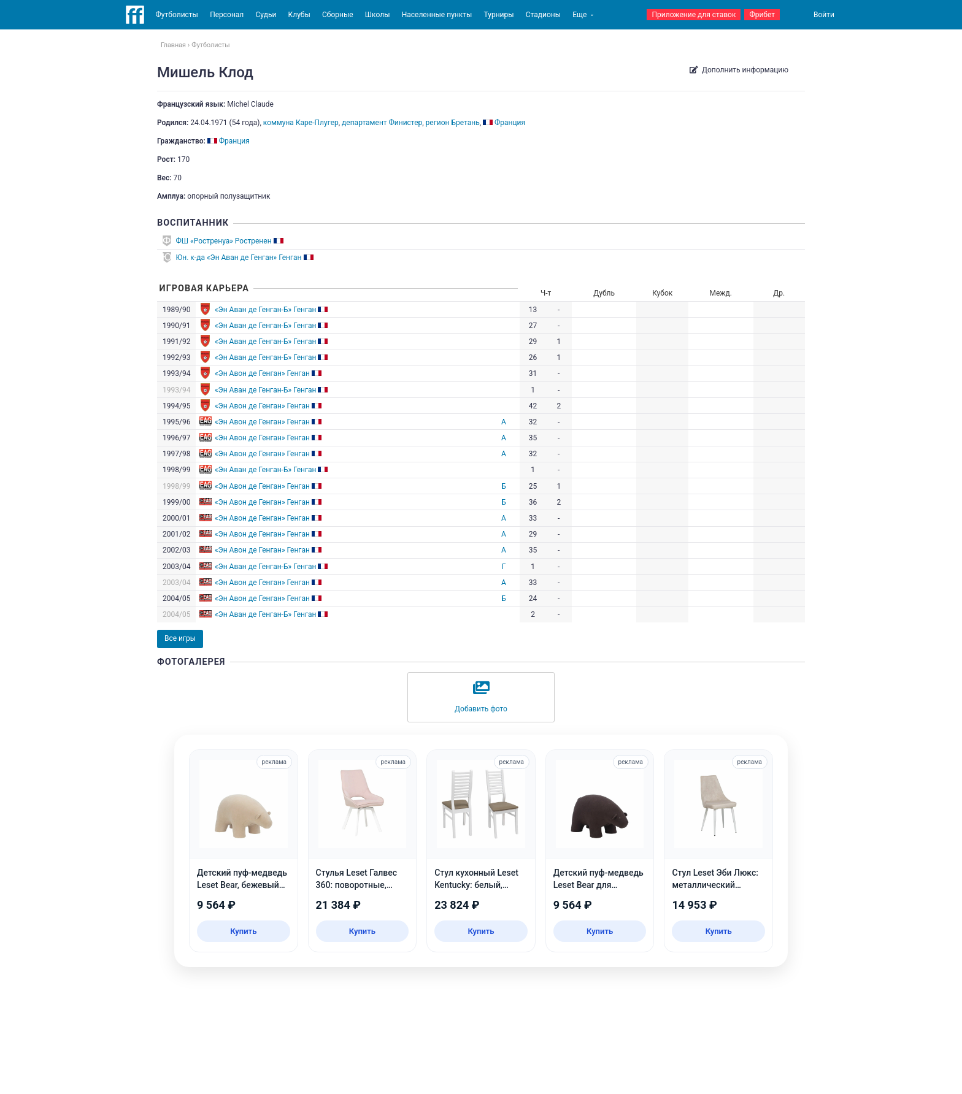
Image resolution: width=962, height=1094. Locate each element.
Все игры (180, 638)
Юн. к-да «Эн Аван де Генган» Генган (239, 257)
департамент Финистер (382, 122)
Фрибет (762, 14)
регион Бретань (453, 122)
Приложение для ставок (694, 14)
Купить (243, 931)
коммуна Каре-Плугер (301, 122)
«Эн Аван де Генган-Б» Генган (265, 309)
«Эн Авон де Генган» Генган (262, 373)
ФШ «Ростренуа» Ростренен (224, 241)
